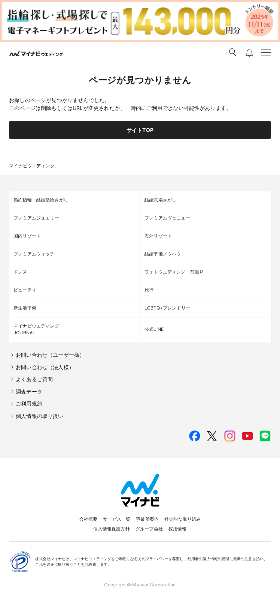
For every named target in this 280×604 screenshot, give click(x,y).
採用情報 (177, 529)
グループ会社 (149, 529)
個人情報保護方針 (111, 529)
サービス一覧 (116, 519)
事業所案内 (147, 519)
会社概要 (88, 519)
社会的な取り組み (182, 519)
